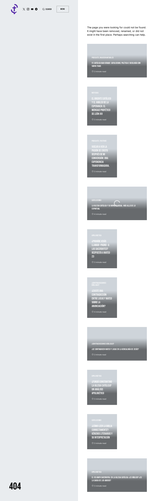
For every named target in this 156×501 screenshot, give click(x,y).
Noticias (95, 92)
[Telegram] (36, 9)
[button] (46, 9)
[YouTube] (32, 9)
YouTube (103, 141)
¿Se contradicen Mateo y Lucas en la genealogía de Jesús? (115, 349)
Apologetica (97, 235)
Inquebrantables (107, 57)
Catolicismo (96, 200)
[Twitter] (24, 9)
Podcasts (95, 57)
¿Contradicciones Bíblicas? (99, 284)
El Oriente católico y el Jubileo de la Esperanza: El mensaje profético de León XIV (101, 106)
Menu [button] (62, 9)
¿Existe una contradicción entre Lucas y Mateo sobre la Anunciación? (102, 298)
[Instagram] (28, 9)
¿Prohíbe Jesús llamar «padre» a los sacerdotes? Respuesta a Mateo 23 (101, 248)
